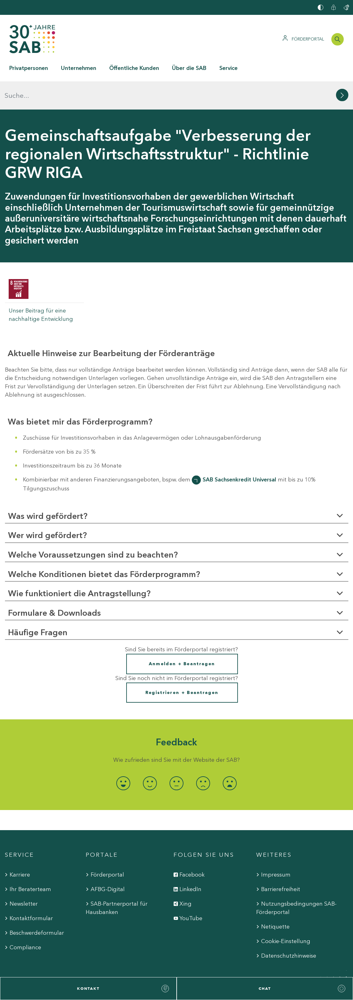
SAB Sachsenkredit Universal (239, 451)
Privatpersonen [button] (28, 68)
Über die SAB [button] (189, 68)
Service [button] (228, 68)
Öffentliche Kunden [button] (134, 68)
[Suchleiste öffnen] (337, 39)
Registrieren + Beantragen (182, 664)
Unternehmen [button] (78, 68)
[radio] (123, 755)
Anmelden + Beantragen (182, 635)
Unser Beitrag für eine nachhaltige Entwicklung (41, 286)
